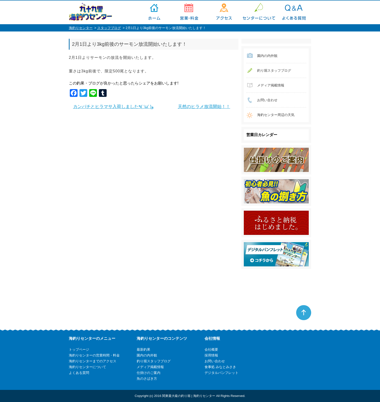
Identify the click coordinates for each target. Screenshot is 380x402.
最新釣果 (143, 349)
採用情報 (211, 355)
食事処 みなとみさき (220, 367)
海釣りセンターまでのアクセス (223, 12)
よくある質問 (293, 12)
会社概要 (211, 349)
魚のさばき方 (147, 378)
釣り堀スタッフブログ (274, 70)
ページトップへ (303, 312)
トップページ (154, 12)
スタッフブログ (109, 28)
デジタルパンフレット (221, 372)
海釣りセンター (81, 28)
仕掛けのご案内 (148, 372)
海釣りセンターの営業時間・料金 (189, 12)
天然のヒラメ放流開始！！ (204, 106)
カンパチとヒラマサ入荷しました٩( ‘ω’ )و (113, 106)
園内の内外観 (267, 56)
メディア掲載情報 (270, 85)
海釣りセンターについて (258, 12)
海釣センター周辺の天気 (275, 115)
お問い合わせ (267, 100)
